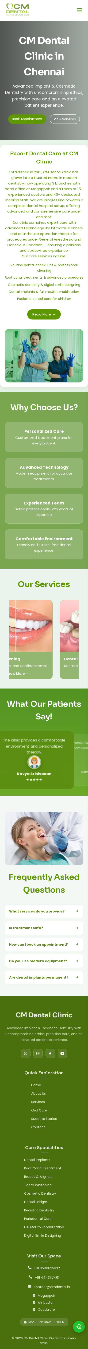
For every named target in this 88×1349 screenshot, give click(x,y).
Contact (38, 1127)
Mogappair (46, 1295)
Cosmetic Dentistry (40, 1193)
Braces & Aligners (38, 1176)
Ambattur (46, 1302)
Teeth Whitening (38, 1185)
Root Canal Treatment (42, 1168)
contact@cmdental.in (52, 1287)
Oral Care (39, 1110)
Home (36, 1085)
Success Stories (44, 1118)
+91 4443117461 (47, 1277)
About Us (38, 1093)
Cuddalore (46, 1309)
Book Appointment (27, 119)
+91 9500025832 (47, 1268)
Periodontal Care (38, 1218)
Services (38, 1102)
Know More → (76, 673)
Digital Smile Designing (42, 1235)
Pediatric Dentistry (39, 1210)
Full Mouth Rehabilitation (44, 1227)
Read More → (44, 314)
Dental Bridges (36, 1202)
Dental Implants (37, 1159)
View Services (65, 119)
